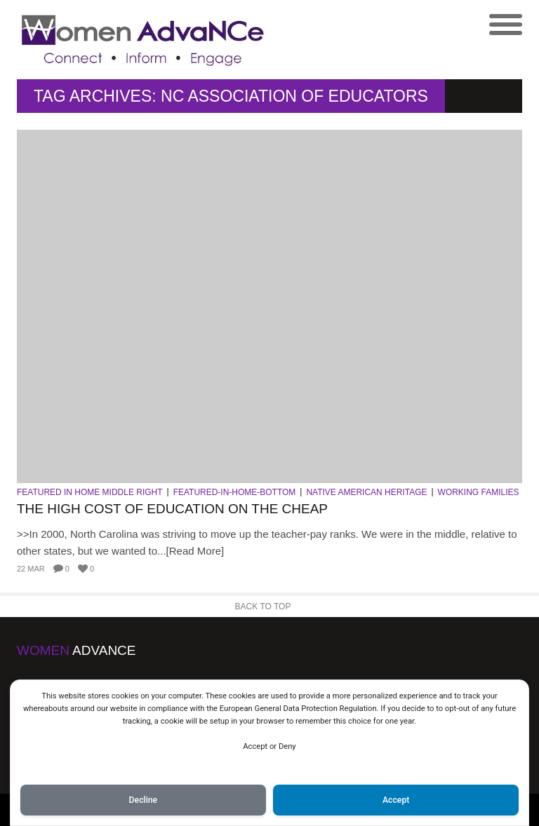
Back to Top (263, 606)
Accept (395, 800)
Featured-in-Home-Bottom (234, 492)
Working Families (478, 492)
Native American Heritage (366, 492)
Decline (143, 800)
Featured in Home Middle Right (90, 492)
